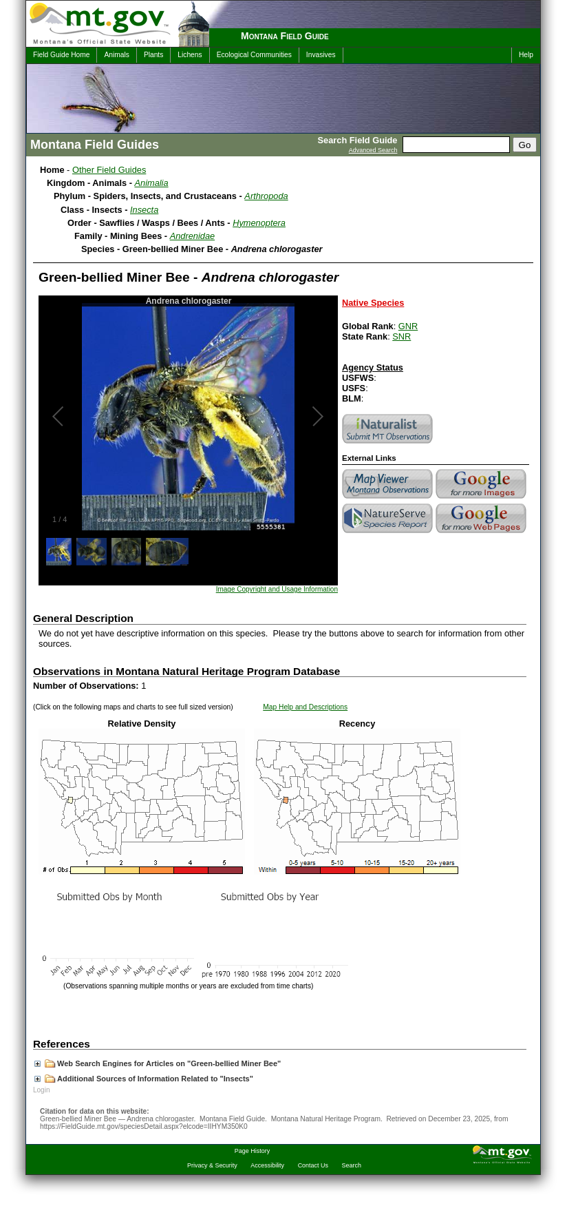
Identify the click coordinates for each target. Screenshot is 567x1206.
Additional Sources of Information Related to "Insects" (143, 1078)
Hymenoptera (259, 223)
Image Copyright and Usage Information (277, 589)
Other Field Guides (109, 170)
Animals (116, 55)
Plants (153, 55)
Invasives (321, 55)
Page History (252, 1150)
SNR (401, 336)
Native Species (373, 303)
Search (351, 1165)
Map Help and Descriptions (305, 707)
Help (526, 55)
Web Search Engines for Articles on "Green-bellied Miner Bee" (157, 1063)
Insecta (144, 210)
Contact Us (313, 1165)
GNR (408, 326)
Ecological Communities (254, 55)
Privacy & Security (212, 1165)
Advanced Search (373, 150)
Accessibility (267, 1165)
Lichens (190, 55)
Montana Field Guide (285, 35)
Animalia (152, 183)
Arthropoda (266, 196)
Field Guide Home (61, 55)
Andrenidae (192, 236)
